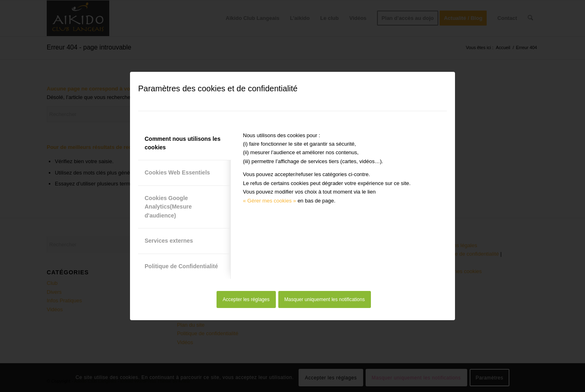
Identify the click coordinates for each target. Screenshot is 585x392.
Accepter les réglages (246, 299)
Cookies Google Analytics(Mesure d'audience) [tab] (168, 207)
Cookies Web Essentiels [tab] (177, 172)
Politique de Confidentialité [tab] (181, 266)
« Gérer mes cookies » (269, 201)
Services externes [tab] (169, 240)
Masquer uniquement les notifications (324, 299)
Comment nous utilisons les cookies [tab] (183, 143)
